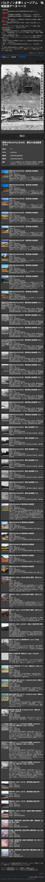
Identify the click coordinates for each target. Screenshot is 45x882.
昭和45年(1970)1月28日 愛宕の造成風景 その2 (23, 427)
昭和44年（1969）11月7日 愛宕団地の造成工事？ (24, 782)
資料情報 (13, 57)
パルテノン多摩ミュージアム (36, 876)
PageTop (42, 873)
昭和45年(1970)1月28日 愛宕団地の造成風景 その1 (25, 302)
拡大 (22, 136)
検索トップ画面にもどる (27, 868)
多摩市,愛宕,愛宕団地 (16, 155)
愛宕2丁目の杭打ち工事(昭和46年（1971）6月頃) (24, 639)
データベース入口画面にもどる (29, 869)
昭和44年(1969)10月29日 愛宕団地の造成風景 (23, 171)
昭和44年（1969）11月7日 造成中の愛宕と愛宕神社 (25, 811)
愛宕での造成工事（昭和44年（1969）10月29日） (24, 653)
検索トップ (5, 57)
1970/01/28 (13, 152)
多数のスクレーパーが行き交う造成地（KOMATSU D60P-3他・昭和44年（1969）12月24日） (24, 724)
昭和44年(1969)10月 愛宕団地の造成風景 (21, 504)
